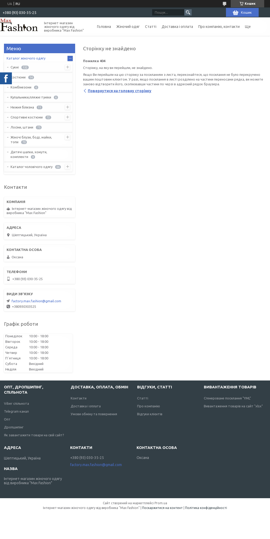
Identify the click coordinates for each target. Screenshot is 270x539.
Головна (104, 26)
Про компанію (148, 406)
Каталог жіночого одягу (26, 58)
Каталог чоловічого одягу (31, 167)
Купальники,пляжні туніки (31, 97)
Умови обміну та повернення (94, 414)
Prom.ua (161, 503)
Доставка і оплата (177, 26)
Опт (7, 419)
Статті (150, 26)
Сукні (15, 67)
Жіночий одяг (128, 26)
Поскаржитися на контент (162, 508)
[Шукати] (188, 12)
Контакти (78, 398)
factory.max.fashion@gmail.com (36, 301)
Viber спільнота (16, 403)
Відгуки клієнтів (149, 414)
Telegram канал (16, 411)
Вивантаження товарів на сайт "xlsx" (233, 406)
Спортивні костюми (27, 117)
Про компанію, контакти (219, 26)
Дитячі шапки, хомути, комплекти (29, 154)
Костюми (18, 77)
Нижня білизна (22, 107)
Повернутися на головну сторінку (119, 91)
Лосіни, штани (22, 127)
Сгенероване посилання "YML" (227, 398)
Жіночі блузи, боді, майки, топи (31, 139)
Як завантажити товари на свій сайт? (34, 435)
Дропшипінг (13, 427)
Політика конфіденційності (206, 508)
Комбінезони (21, 87)
